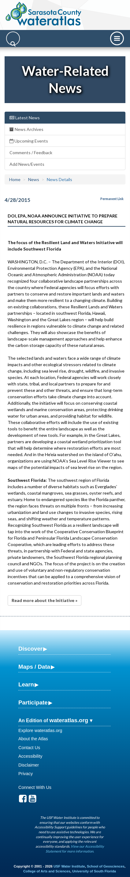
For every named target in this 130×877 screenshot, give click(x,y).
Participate (33, 702)
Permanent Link (112, 199)
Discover (30, 648)
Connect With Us (34, 787)
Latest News (24, 117)
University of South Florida (94, 871)
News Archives (26, 129)
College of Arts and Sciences (46, 871)
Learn (26, 684)
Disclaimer (28, 765)
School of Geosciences (105, 866)
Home (14, 179)
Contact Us (29, 747)
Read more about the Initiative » (44, 600)
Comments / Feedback (30, 152)
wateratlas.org (68, 720)
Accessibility (30, 756)
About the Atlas (33, 738)
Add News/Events (26, 164)
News (33, 179)
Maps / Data (34, 666)
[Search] (13, 38)
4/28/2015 (17, 200)
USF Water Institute (69, 866)
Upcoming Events (28, 140)
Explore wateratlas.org (40, 730)
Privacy (25, 773)
